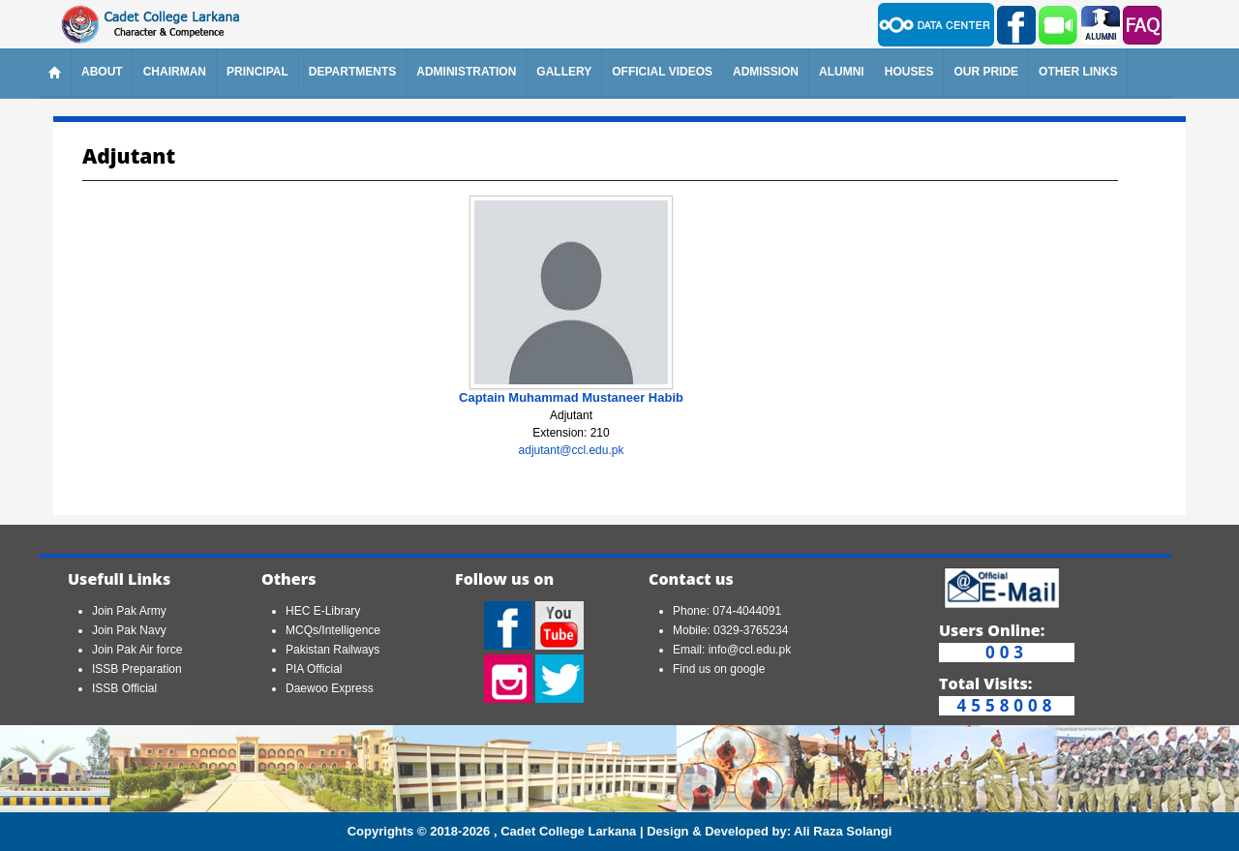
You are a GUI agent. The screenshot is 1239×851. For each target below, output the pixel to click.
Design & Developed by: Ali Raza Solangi (769, 831)
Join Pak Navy (129, 630)
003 (1006, 652)
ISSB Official (124, 688)
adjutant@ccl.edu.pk (571, 450)
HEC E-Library (323, 611)
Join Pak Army (129, 611)
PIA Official (314, 669)
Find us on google (719, 669)
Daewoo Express (330, 688)
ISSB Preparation (137, 669)
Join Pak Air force (137, 649)
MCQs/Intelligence (333, 630)
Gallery (563, 71)
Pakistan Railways (332, 649)
